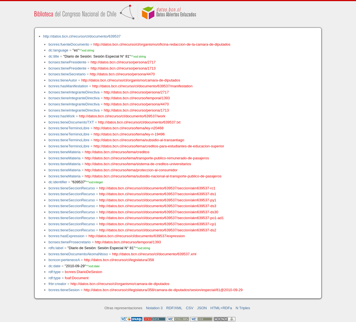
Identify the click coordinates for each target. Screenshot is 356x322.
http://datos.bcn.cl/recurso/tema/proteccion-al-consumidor (131, 170)
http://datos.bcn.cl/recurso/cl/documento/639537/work (122, 116)
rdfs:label (55, 248)
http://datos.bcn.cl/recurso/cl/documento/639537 (82, 36)
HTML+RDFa (221, 308)
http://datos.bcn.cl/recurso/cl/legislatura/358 (119, 260)
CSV (189, 308)
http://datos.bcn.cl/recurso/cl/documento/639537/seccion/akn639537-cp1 (157, 224)
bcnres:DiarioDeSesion (83, 272)
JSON (202, 308)
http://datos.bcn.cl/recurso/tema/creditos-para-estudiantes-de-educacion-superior (159, 146)
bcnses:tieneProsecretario (69, 242)
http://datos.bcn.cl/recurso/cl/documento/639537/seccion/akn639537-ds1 (157, 194)
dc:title (53, 56)
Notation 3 (154, 308)
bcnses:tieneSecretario (66, 74)
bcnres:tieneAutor (62, 80)
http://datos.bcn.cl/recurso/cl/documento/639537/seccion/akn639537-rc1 (157, 188)
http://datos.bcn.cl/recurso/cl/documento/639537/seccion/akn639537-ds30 (158, 212)
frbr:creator (57, 284)
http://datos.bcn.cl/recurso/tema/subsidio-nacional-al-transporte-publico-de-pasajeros (153, 176)
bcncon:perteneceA (64, 260)
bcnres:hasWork (61, 116)
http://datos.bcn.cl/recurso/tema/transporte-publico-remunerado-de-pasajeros (147, 158)
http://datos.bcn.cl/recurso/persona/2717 (123, 62)
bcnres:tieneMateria (64, 152)
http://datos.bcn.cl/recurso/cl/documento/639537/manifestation (142, 86)
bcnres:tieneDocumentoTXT (71, 122)
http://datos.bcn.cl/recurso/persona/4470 (122, 74)
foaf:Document (76, 278)
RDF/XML (174, 308)
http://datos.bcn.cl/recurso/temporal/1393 (137, 98)
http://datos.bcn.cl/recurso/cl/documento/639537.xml (154, 254)
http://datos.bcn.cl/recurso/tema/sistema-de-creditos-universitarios (138, 164)
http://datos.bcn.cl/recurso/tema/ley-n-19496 (129, 134)
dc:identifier (57, 182)
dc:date (54, 266)
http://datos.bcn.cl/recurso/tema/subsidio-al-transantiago (139, 140)
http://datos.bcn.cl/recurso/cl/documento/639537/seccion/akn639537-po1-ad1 (161, 218)
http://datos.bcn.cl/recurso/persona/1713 (123, 68)
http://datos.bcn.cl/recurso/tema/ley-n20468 (129, 128)
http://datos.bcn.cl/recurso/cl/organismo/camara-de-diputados (130, 80)
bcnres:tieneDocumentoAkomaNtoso (78, 254)
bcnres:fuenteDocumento (68, 44)
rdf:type (54, 272)
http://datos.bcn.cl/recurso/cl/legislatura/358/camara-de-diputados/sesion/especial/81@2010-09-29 (163, 290)
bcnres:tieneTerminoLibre (68, 128)
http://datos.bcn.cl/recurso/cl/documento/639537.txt (139, 122)
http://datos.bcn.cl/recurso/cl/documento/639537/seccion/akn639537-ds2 (157, 230)
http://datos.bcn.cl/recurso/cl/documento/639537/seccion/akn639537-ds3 (157, 206)
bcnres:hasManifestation (68, 86)
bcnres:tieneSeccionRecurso (71, 188)
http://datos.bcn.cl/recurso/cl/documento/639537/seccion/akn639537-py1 (157, 200)
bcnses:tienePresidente (67, 62)
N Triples (243, 308)
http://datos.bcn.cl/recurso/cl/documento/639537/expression (136, 236)
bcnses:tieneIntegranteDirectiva (74, 92)
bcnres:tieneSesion (64, 290)
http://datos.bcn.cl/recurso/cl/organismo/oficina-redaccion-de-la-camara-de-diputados (162, 44)
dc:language (58, 50)
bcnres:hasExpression (66, 236)
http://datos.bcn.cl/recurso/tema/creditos (117, 152)
